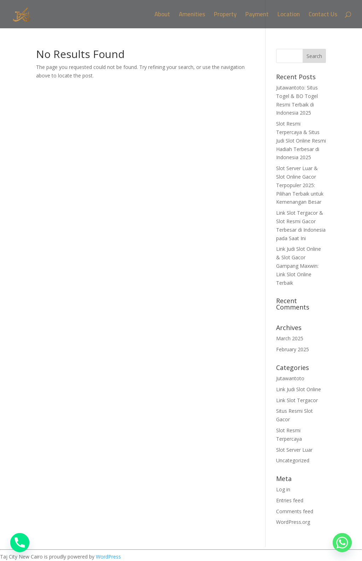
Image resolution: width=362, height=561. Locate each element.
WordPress (108, 556)
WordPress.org (293, 522)
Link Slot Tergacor (297, 400)
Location (289, 16)
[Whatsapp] (342, 542)
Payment (257, 16)
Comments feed (294, 511)
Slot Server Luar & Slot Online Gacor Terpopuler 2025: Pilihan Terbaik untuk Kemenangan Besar (299, 185)
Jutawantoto (290, 378)
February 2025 (292, 349)
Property (225, 16)
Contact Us (323, 16)
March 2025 (289, 338)
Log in (283, 489)
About (162, 16)
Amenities (192, 16)
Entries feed (289, 500)
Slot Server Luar (294, 449)
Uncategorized (292, 460)
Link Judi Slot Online (298, 389)
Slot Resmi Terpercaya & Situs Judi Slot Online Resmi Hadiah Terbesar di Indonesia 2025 (301, 140)
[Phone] (19, 542)
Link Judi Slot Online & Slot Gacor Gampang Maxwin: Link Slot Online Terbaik (298, 265)
